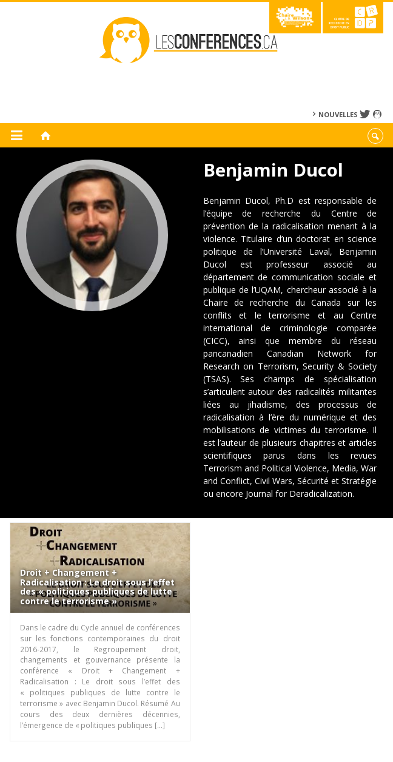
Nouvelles (338, 114)
